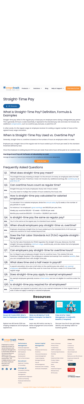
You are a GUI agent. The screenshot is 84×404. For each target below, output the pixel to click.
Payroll (37, 362)
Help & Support (59, 88)
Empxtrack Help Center (57, 358)
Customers (71, 347)
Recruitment (22, 361)
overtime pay (72, 179)
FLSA (11, 280)
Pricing (53, 366)
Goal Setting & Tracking (24, 350)
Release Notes (55, 370)
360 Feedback (22, 352)
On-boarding (21, 365)
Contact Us (71, 345)
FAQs (52, 356)
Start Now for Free (73, 88)
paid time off (15, 181)
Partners (70, 354)
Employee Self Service (41, 350)
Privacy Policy (54, 345)
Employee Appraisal (23, 347)
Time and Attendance (41, 354)
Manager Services (40, 360)
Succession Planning (23, 370)
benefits (72, 256)
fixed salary (45, 278)
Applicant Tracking (23, 363)
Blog (46, 88)
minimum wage (37, 244)
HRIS (36, 347)
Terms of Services (56, 343)
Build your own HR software (75, 356)
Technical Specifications (57, 352)
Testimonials (71, 350)
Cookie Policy (54, 347)
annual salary (51, 203)
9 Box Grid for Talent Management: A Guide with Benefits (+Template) (65, 317)
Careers (70, 343)
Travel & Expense (39, 358)
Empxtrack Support (56, 368)
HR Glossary (11, 106)
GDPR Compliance (56, 350)
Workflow (37, 352)
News (52, 364)
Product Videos (55, 360)
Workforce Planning (23, 378)
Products (27, 88)
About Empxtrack (72, 352)
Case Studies (54, 362)
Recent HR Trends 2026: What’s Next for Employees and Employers (15, 316)
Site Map (53, 354)
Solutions (38, 88)
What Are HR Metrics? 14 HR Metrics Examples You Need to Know (40, 317)
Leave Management (40, 356)
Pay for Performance (23, 358)
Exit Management (40, 364)
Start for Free (41, 161)
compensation (16, 124)
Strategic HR (22, 368)
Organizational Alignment (25, 376)
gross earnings (37, 208)
